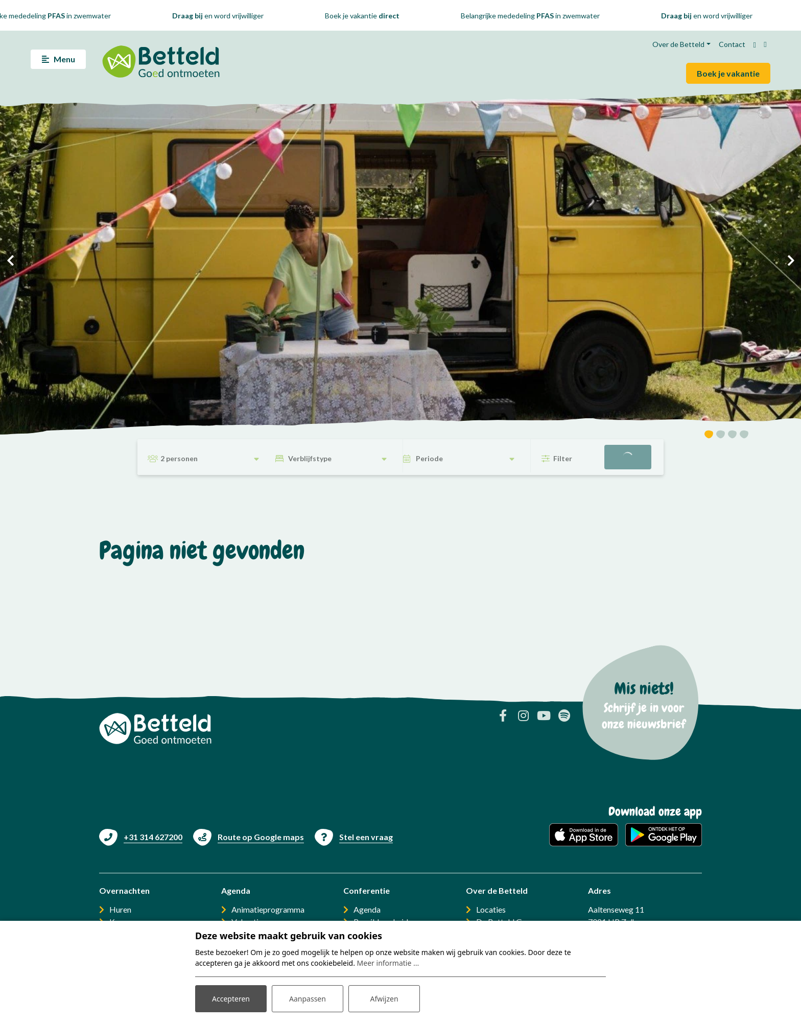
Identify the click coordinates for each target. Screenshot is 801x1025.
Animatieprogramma (267, 909)
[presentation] (10, 260)
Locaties (491, 909)
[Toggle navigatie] (58, 59)
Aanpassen (307, 999)
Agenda (367, 909)
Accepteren (231, 999)
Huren (120, 909)
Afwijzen (384, 999)
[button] (709, 435)
